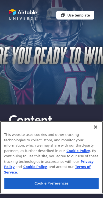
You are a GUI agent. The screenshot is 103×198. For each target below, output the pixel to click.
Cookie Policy (78, 150)
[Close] (96, 127)
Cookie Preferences (51, 183)
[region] (51, 157)
